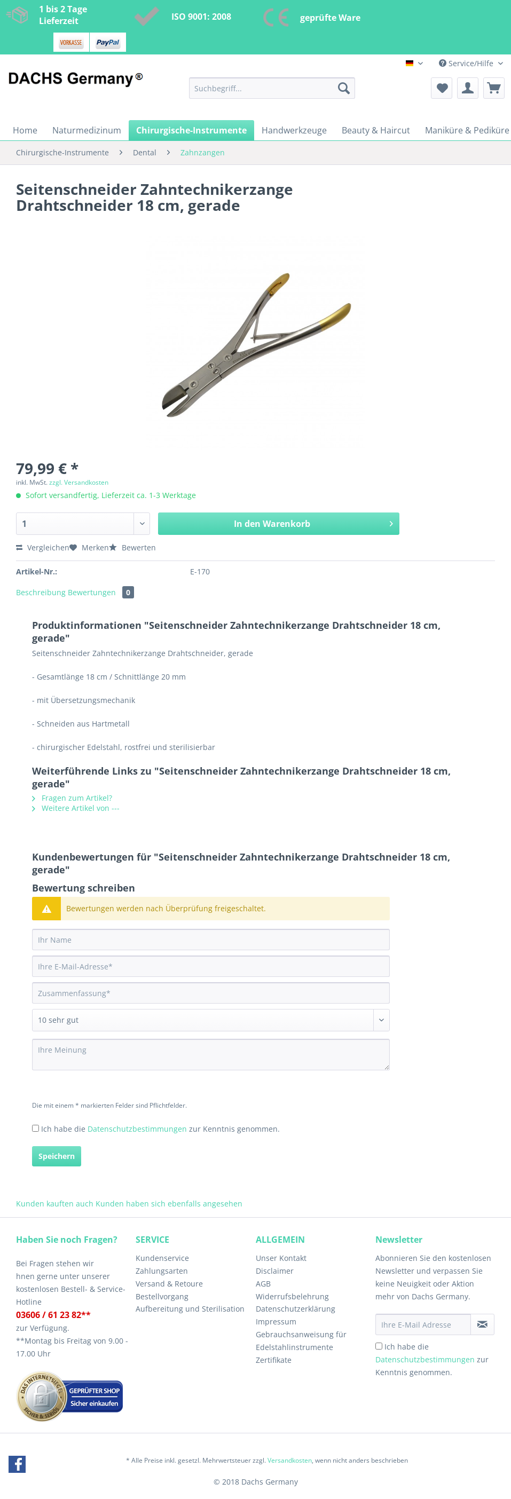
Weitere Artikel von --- (76, 808)
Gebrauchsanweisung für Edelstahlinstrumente (301, 1340)
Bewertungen (101, 592)
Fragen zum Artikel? (72, 798)
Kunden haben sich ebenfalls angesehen (169, 1203)
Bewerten (132, 547)
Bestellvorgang (162, 1296)
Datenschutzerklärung (295, 1309)
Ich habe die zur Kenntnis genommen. (160, 1129)
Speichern (56, 1156)
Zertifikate (274, 1360)
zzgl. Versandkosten (78, 482)
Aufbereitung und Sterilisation (190, 1309)
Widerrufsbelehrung (292, 1296)
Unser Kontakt (281, 1258)
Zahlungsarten (162, 1271)
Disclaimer (275, 1271)
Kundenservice (162, 1258)
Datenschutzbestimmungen (137, 1129)
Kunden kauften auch (54, 1203)
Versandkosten (290, 1460)
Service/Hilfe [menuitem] (467, 63)
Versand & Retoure (169, 1284)
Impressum (276, 1321)
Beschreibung (41, 592)
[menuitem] (272, 93)
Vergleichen (42, 547)
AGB (263, 1284)
